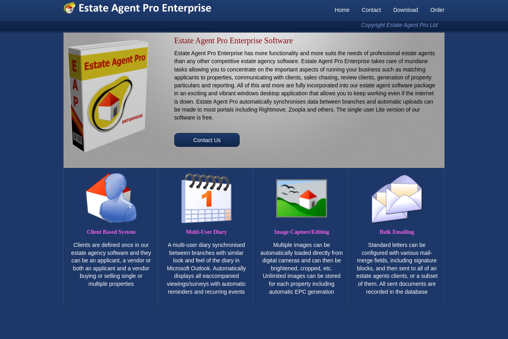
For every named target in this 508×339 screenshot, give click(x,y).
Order (437, 10)
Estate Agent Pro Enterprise (139, 8)
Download (405, 10)
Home (342, 10)
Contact (371, 10)
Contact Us (207, 140)
